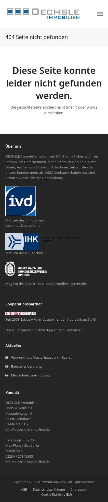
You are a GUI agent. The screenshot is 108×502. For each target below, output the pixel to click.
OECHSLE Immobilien (42, 482)
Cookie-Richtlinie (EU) (56, 494)
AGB (24, 489)
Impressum (79, 489)
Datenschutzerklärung (49, 489)
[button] (100, 14)
